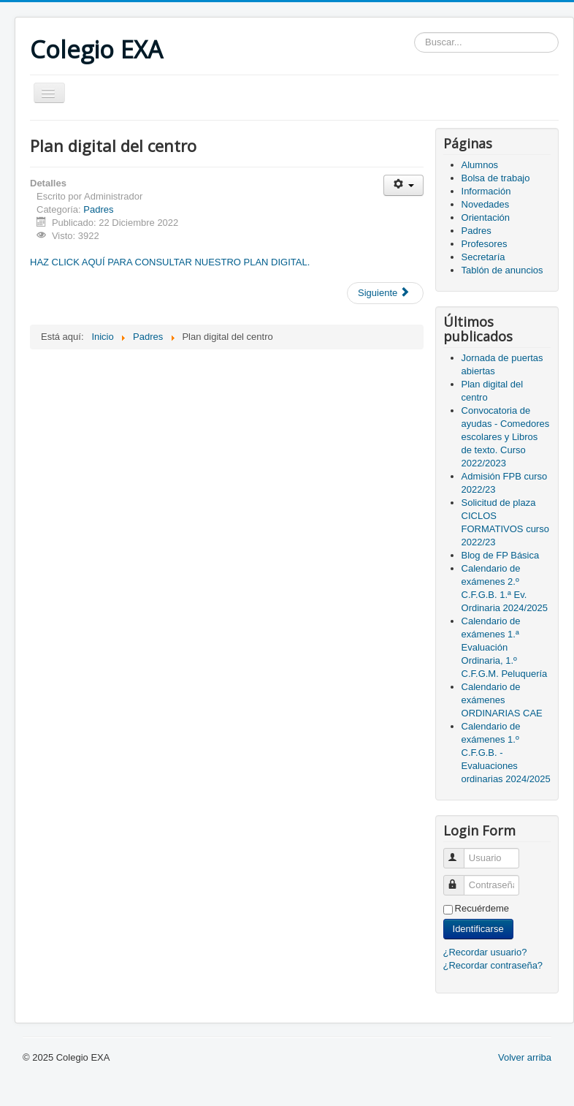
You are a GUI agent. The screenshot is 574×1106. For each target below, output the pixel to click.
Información (486, 191)
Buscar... (414, 32)
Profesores (485, 243)
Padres (98, 209)
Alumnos (480, 164)
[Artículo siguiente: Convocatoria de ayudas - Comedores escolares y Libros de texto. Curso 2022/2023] (385, 293)
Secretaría (483, 256)
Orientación (486, 217)
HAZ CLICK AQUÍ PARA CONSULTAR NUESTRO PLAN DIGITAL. (170, 262)
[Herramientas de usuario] (403, 185)
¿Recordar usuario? (485, 952)
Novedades (486, 204)
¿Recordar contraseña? (493, 965)
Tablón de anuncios (502, 270)
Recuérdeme (482, 908)
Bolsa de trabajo (496, 178)
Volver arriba (524, 1057)
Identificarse (478, 928)
